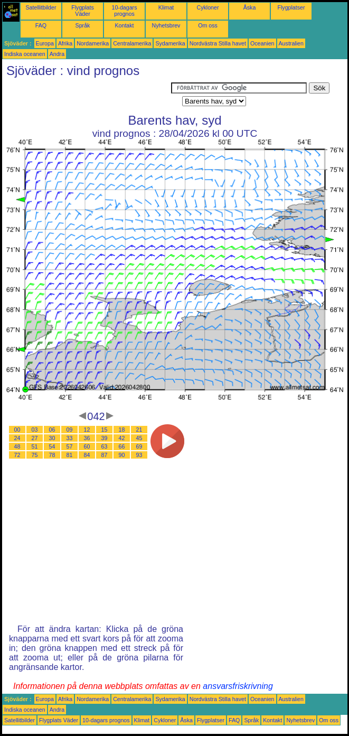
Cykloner (207, 7)
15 (104, 429)
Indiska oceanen (24, 54)
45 (139, 438)
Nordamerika (93, 43)
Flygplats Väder (82, 10)
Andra (57, 54)
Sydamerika (170, 43)
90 (122, 455)
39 (104, 438)
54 (52, 446)
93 (139, 455)
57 (70, 446)
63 (104, 446)
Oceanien (262, 43)
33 (70, 438)
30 (52, 438)
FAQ (40, 25)
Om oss (208, 25)
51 (35, 446)
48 (17, 446)
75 (35, 455)
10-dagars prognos (124, 10)
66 (122, 446)
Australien (291, 43)
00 (17, 429)
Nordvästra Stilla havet (218, 43)
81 (70, 455)
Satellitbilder (40, 7)
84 (87, 455)
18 (122, 429)
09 (70, 429)
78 (52, 455)
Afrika (65, 43)
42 (122, 438)
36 (87, 438)
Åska (249, 7)
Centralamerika (132, 43)
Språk (83, 25)
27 (35, 438)
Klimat (166, 7)
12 (87, 429)
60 (87, 446)
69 (139, 446)
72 (17, 455)
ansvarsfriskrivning (237, 686)
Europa (45, 43)
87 (104, 455)
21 (139, 429)
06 (52, 429)
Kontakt (124, 25)
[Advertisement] (86, 95)
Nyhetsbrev (166, 25)
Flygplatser (291, 7)
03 (35, 429)
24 (17, 438)
